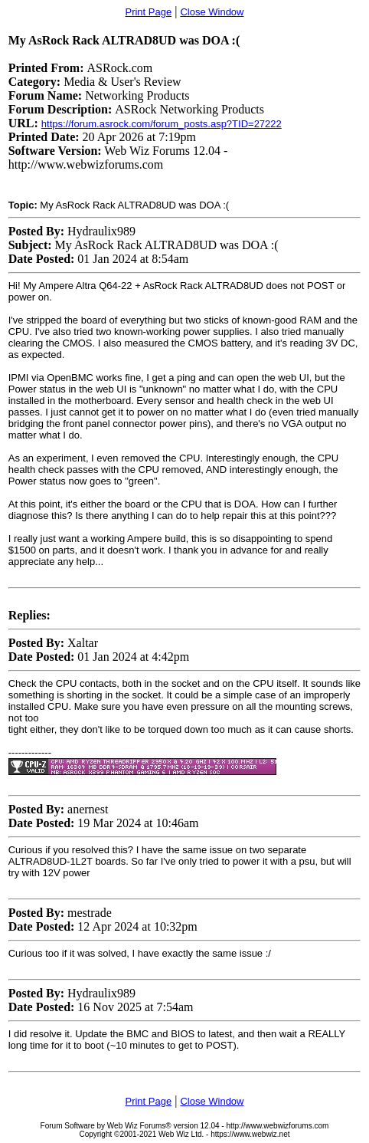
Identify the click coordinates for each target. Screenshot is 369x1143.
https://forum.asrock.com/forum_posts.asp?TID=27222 (161, 124)
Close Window (211, 12)
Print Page (148, 12)
